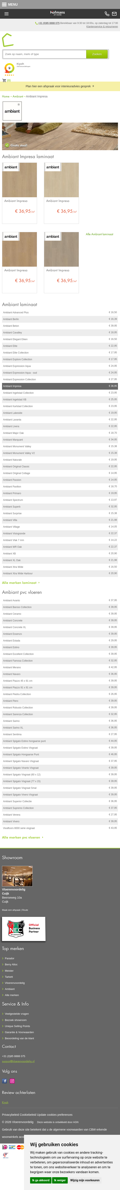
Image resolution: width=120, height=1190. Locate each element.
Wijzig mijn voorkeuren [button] (84, 1180)
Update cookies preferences (54, 1114)
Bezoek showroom (16, 1020)
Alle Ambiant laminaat (99, 234)
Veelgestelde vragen (17, 1013)
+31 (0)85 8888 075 (49, 23)
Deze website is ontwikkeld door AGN (58, 1122)
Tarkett (9, 976)
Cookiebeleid (28, 1114)
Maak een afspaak (11, 910)
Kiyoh (5, 1102)
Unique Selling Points (17, 1026)
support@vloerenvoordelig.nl (18, 1061)
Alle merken (12, 995)
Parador (9, 958)
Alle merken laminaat (19, 583)
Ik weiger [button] (60, 1180)
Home (5, 96)
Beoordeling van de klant (19, 1038)
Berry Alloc (11, 964)
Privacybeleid (10, 1114)
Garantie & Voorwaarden (19, 1032)
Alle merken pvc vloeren (21, 837)
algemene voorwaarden (68, 1129)
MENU (13, 4)
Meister (9, 970)
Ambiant (18, 96)
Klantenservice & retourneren (102, 26)
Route (25, 910)
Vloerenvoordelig (15, 982)
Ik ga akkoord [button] (40, 1180)
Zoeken (97, 54)
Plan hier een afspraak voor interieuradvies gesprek (60, 86)
